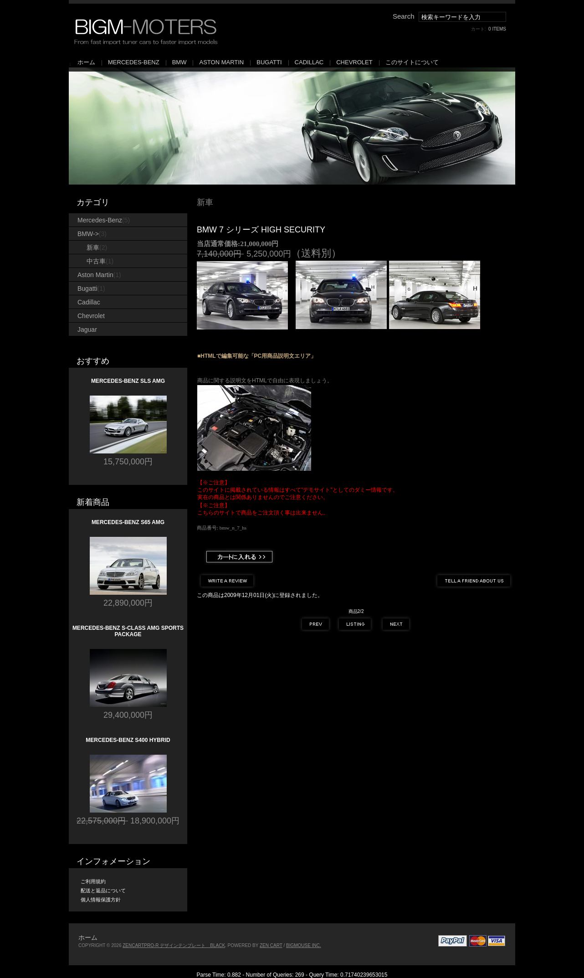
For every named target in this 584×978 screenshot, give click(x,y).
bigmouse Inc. (303, 945)
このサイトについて (412, 62)
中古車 (100, 261)
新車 (205, 202)
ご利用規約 (93, 881)
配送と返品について (103, 890)
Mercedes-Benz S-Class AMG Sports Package (128, 631)
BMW (179, 62)
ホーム (86, 62)
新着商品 (93, 502)
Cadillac (309, 62)
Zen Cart (271, 945)
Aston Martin (221, 62)
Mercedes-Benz (133, 62)
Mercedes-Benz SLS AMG (128, 381)
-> (92, 233)
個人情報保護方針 (101, 899)
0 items (497, 28)
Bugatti (269, 62)
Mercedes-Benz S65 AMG (128, 522)
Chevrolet (354, 62)
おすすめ (93, 360)
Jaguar (87, 329)
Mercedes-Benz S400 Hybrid (128, 740)
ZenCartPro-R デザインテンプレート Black (174, 945)
